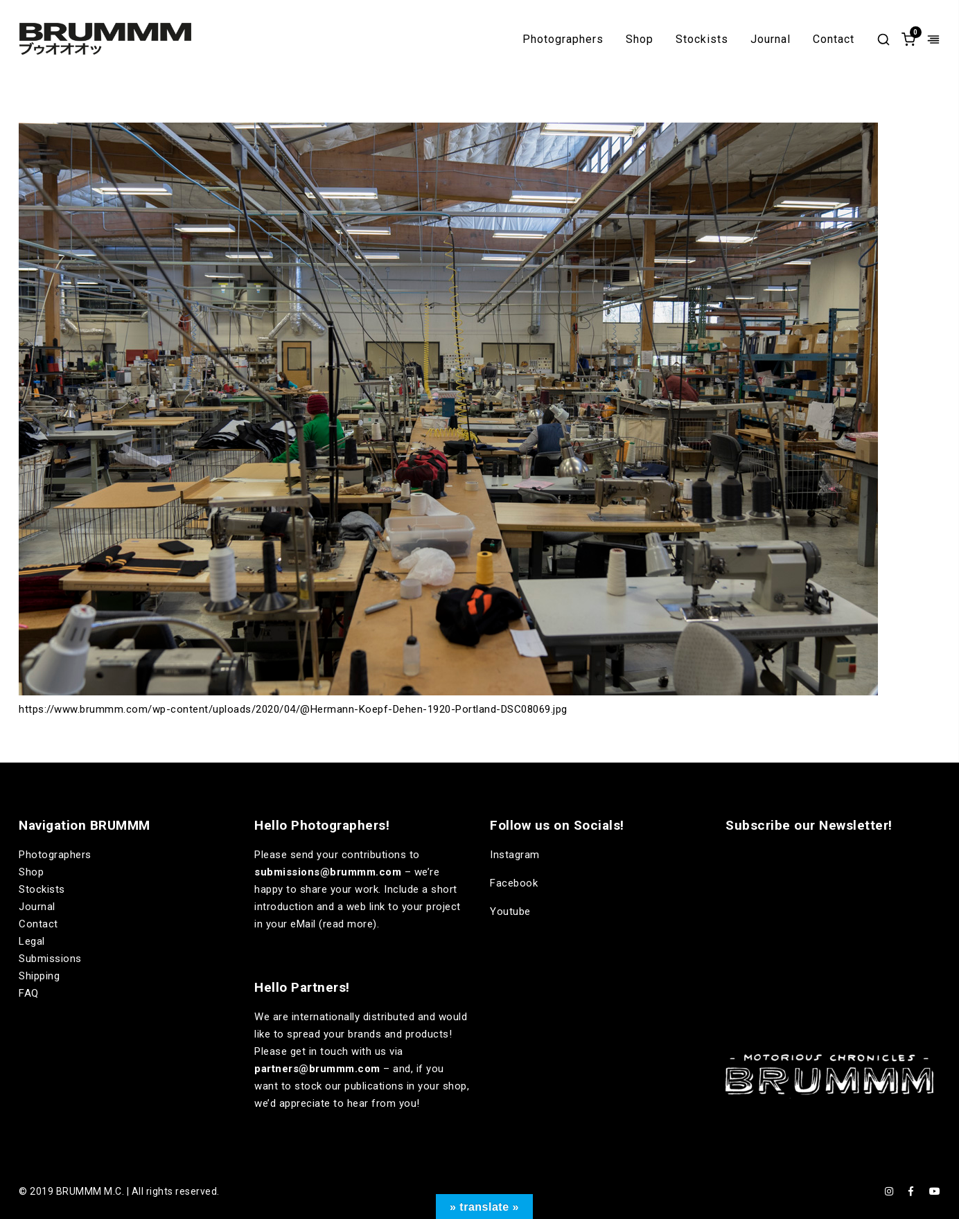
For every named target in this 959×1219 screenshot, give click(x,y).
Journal (770, 39)
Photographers (563, 39)
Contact (833, 39)
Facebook (514, 883)
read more (348, 924)
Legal (32, 941)
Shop (639, 39)
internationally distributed (353, 1017)
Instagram (515, 854)
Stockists (702, 39)
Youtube (510, 911)
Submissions (50, 958)
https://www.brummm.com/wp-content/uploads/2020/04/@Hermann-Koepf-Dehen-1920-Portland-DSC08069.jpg (293, 709)
